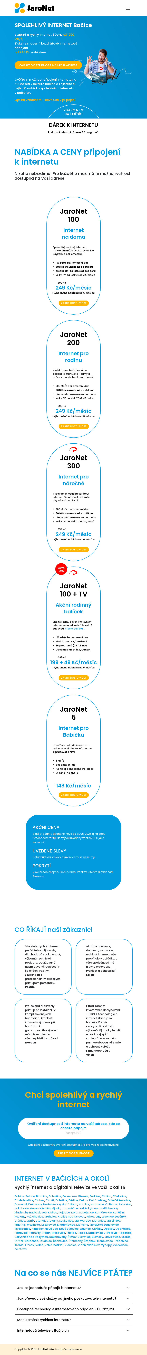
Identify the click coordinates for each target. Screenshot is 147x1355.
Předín (46, 1233)
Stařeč (126, 1237)
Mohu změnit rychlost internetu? (44, 1319)
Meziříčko (33, 1225)
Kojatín (76, 1212)
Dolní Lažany (97, 1200)
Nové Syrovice (69, 1229)
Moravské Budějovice (104, 1225)
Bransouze (70, 1196)
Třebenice (121, 1241)
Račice (82, 1233)
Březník (83, 1196)
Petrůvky (35, 1233)
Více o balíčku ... (75, 628)
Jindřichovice (108, 1208)
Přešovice (58, 1233)
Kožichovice (35, 1217)
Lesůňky (120, 1217)
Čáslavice (119, 1196)
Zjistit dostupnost (73, 303)
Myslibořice (22, 1229)
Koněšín (118, 1212)
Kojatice (64, 1212)
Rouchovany (57, 1237)
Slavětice (84, 1237)
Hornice (84, 1204)
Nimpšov (38, 1229)
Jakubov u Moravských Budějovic (38, 1208)
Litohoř (40, 1221)
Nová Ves (51, 1229)
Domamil (21, 1204)
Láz (98, 1217)
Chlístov (111, 1204)
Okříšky (97, 1229)
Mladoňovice (66, 1225)
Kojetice (88, 1212)
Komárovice (103, 1212)
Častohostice (24, 1200)
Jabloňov (124, 1204)
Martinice (98, 1221)
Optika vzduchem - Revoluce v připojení (45, 100)
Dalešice (61, 1200)
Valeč (39, 1245)
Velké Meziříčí (54, 1245)
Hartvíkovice (52, 1204)
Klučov (52, 1212)
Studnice (46, 1241)
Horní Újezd (69, 1204)
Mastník (20, 1225)
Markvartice (82, 1221)
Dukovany (35, 1204)
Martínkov (113, 1221)
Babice (19, 1196)
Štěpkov (89, 1241)
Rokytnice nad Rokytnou (31, 1237)
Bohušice (55, 1196)
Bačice (30, 1196)
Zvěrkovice (120, 1245)
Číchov (39, 1200)
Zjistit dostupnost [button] (74, 1153)
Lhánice (20, 1221)
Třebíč (19, 1245)
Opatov (109, 1229)
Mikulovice (48, 1225)
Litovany (52, 1221)
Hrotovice (97, 1204)
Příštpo (71, 1233)
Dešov (83, 1200)
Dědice (73, 1200)
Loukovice (66, 1221)
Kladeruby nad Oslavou (31, 1212)
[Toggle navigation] (128, 8)
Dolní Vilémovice (119, 1200)
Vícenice (70, 1245)
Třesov (29, 1245)
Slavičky (97, 1237)
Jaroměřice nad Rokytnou (80, 1208)
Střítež (19, 1241)
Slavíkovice (112, 1237)
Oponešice (122, 1229)
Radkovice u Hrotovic (102, 1233)
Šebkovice (60, 1241)
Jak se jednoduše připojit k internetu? (49, 1287)
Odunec (85, 1229)
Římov (72, 1237)
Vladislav (93, 1245)
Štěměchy (76, 1241)
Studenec (31, 1241)
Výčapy (106, 1245)
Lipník (30, 1221)
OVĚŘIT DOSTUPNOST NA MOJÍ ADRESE (48, 65)
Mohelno (82, 1225)
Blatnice (41, 1196)
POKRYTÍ (42, 866)
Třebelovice (105, 1241)
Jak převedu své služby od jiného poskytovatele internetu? (66, 1298)
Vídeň (82, 1245)
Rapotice (125, 1233)
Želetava (21, 1249)
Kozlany (20, 1217)
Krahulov (50, 1217)
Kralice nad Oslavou (71, 1217)
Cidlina (106, 1196)
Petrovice (21, 1233)
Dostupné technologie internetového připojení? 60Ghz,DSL (66, 1309)
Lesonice (108, 1217)
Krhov (90, 1217)
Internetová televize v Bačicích (43, 1330)
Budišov (95, 1196)
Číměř (50, 1200)
